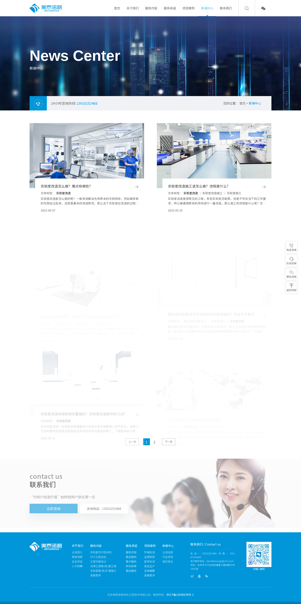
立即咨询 (53, 508)
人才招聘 (77, 566)
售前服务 (131, 557)
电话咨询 (291, 247)
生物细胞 (149, 571)
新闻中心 (207, 11)
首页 (117, 11)
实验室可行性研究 (101, 552)
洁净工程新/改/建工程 (103, 566)
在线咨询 (291, 261)
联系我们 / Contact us (205, 544)
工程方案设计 (98, 561)
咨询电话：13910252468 (104, 508)
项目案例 (188, 11)
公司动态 (167, 552)
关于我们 (133, 11)
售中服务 (131, 561)
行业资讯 (167, 557)
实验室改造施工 (212, 193)
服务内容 (151, 11)
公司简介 (77, 552)
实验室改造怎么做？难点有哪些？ (67, 186)
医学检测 (149, 561)
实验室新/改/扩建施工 (103, 571)
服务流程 (131, 552)
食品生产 (149, 566)
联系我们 (226, 11)
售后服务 (131, 571)
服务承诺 (170, 11)
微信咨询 (291, 274)
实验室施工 (234, 193)
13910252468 (86, 103)
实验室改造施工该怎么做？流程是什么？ (199, 186)
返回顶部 (291, 288)
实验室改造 (63, 193)
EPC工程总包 (98, 557)
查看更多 (95, 575)
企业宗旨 (77, 561)
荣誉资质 (77, 557)
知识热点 (167, 561)
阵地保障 (131, 566)
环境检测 (149, 552)
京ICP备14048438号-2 (180, 595)
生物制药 (149, 557)
